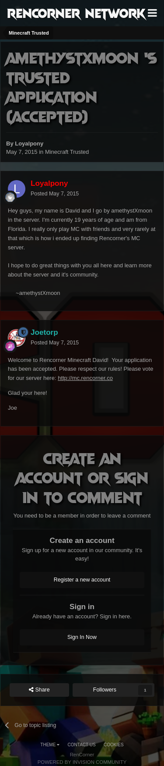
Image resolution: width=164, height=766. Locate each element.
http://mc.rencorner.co (85, 378)
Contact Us (82, 744)
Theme (49, 744)
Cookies (114, 744)
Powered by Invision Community (82, 762)
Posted (55, 194)
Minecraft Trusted (67, 152)
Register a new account (82, 580)
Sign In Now (82, 637)
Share (39, 690)
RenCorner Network (76, 13)
